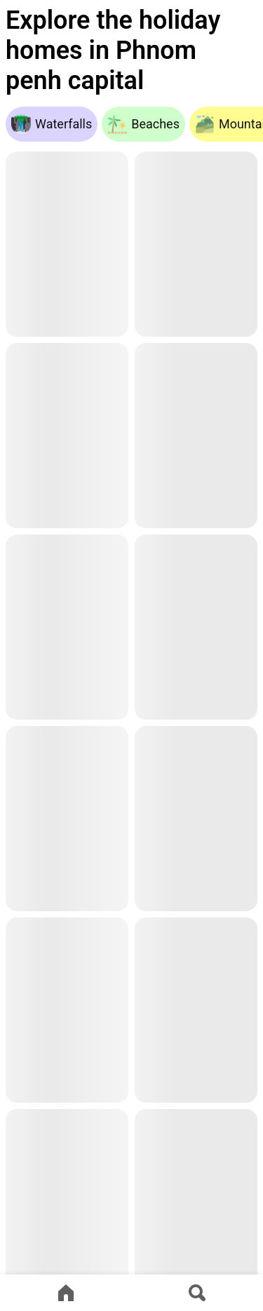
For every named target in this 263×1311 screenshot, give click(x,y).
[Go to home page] (66, 1293)
